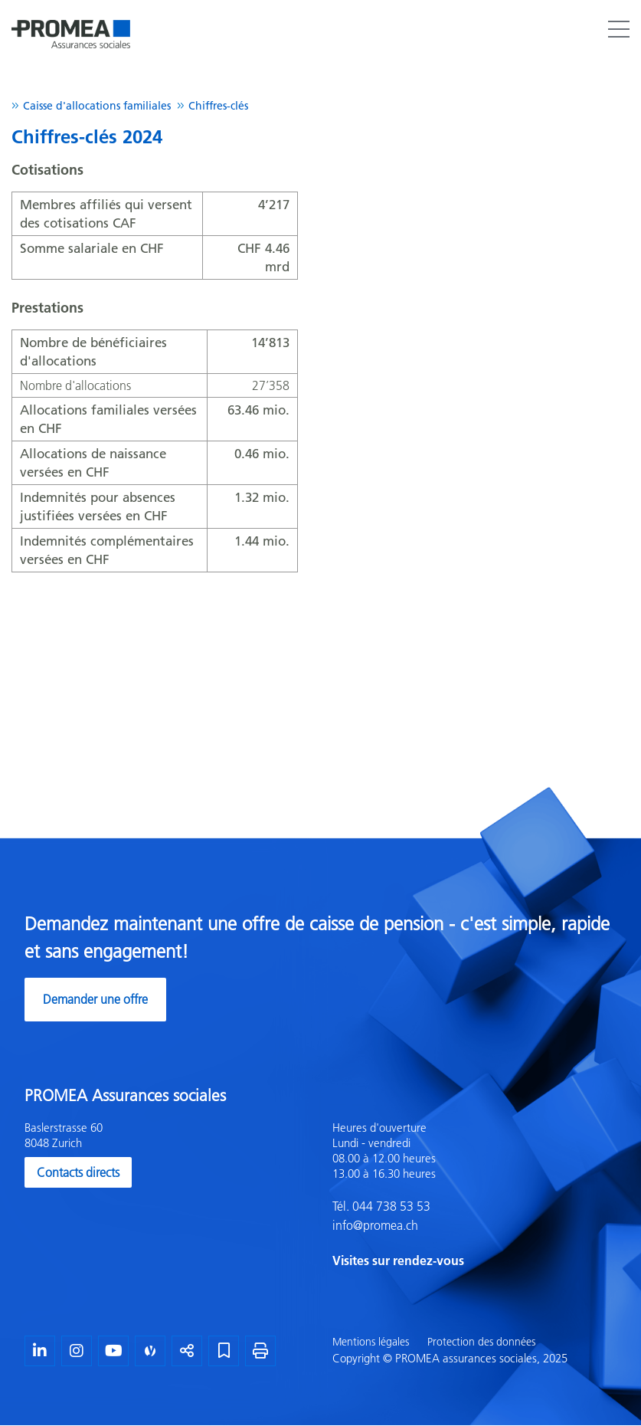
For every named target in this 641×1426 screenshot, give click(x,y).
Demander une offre (95, 999)
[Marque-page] (223, 1351)
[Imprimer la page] (260, 1351)
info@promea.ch (375, 1225)
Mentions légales (370, 1342)
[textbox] (474, 1195)
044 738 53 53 (389, 1206)
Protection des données (481, 1342)
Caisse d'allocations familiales (97, 106)
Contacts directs (78, 1172)
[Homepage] (70, 18)
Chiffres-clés (218, 106)
